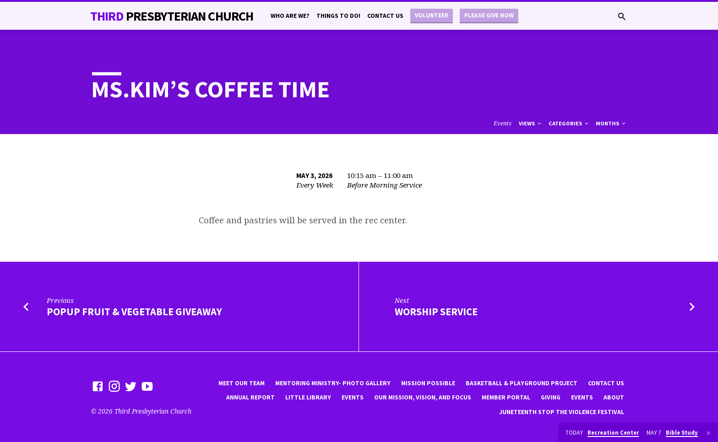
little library (308, 397)
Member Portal (506, 397)
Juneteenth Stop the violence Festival (561, 412)
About (614, 397)
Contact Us (385, 16)
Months (611, 123)
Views (531, 123)
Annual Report (250, 397)
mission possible (428, 383)
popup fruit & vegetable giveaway (134, 311)
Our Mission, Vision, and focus (422, 397)
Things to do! (338, 16)
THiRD (171, 16)
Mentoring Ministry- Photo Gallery (333, 383)
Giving (550, 397)
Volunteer (431, 15)
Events (502, 123)
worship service (436, 311)
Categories (569, 123)
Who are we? (290, 16)
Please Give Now (489, 15)
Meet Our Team (241, 383)
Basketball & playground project (521, 383)
